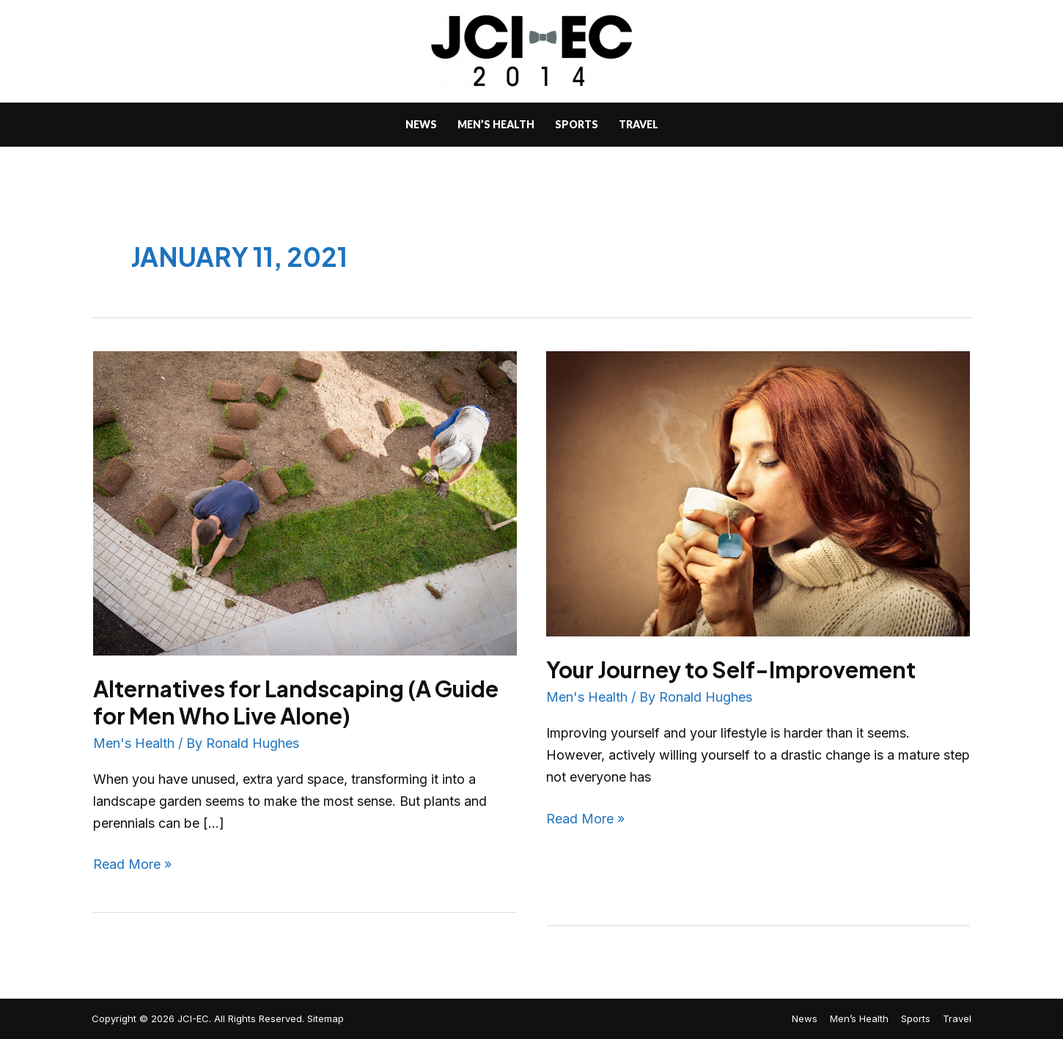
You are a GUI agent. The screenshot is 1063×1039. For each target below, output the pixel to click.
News (804, 1018)
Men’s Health (859, 1018)
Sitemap (325, 1018)
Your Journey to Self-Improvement (731, 669)
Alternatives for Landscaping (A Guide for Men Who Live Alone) (296, 702)
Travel (957, 1018)
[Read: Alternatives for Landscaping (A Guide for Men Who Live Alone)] (305, 502)
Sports (915, 1018)
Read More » (132, 862)
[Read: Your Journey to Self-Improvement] (758, 492)
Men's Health (133, 743)
